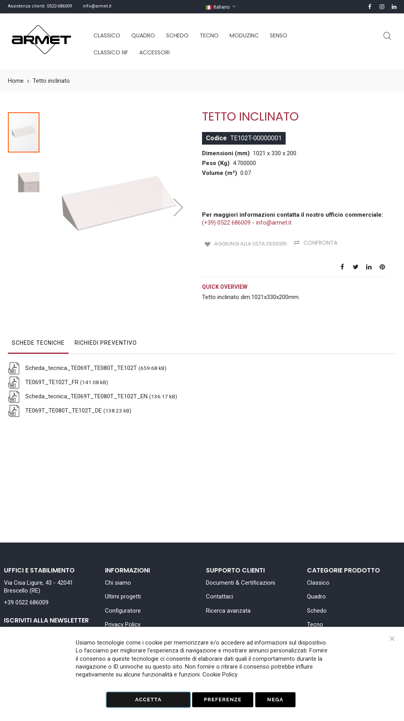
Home (16, 80)
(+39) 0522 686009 (226, 222)
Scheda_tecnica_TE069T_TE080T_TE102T (80, 360)
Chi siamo (118, 582)
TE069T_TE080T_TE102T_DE (63, 402)
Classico (318, 582)
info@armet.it (97, 6)
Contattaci (219, 596)
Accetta (148, 699)
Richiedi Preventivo (106, 335)
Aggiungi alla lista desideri (250, 243)
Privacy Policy (122, 624)
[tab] (38, 337)
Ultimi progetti (123, 596)
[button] (178, 187)
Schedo (317, 610)
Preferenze (223, 699)
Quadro (316, 596)
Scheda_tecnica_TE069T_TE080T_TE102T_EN (86, 388)
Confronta (324, 243)
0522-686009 (59, 6)
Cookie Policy (220, 674)
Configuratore (123, 610)
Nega (275, 699)
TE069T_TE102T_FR (51, 374)
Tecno (315, 624)
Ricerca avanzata (228, 610)
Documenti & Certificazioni (240, 582)
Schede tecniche (38, 335)
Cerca (387, 36)
